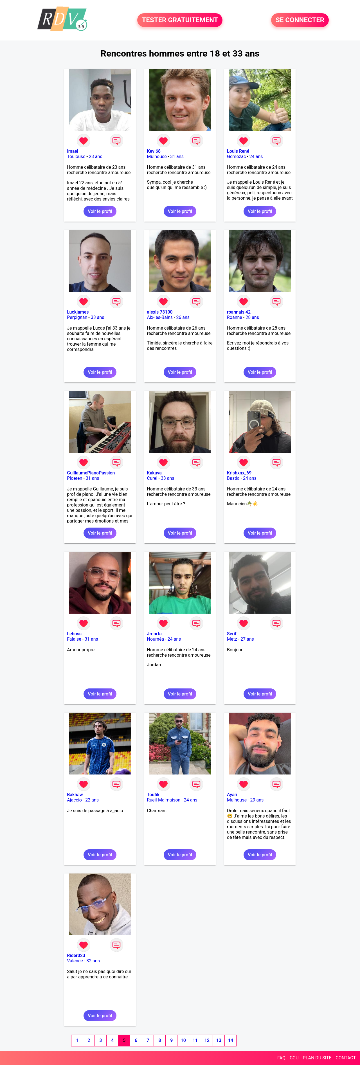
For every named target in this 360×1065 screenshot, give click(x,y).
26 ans (183, 317)
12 (207, 1040)
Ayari (232, 794)
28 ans (252, 317)
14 (230, 1040)
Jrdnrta (154, 633)
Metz (232, 639)
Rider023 (76, 955)
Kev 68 (154, 151)
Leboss (74, 633)
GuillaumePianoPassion (91, 473)
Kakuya (154, 473)
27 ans (247, 639)
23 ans (95, 156)
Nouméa (155, 639)
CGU (294, 1058)
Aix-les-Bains (160, 317)
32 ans (93, 960)
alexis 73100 (160, 312)
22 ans (92, 800)
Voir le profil (100, 211)
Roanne (234, 317)
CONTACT (346, 1058)
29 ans (257, 800)
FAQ (281, 1058)
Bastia (233, 478)
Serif (232, 633)
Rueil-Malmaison (164, 800)
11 (195, 1040)
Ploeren (74, 478)
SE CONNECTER (300, 20)
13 (218, 1040)
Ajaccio (74, 800)
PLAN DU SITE (317, 1058)
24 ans (256, 156)
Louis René (238, 151)
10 (183, 1040)
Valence (75, 960)
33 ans (97, 317)
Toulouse (76, 156)
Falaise (74, 639)
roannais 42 (239, 312)
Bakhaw (75, 794)
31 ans (177, 156)
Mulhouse (157, 156)
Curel (152, 478)
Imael (72, 151)
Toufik (153, 794)
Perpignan (77, 317)
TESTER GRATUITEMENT (180, 20)
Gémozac (236, 156)
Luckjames (78, 312)
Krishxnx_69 (239, 473)
